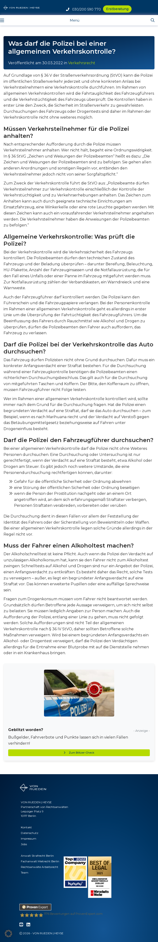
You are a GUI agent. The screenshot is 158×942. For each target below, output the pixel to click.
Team (24, 872)
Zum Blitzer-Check (79, 752)
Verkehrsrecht (81, 63)
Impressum (28, 838)
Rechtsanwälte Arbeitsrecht (39, 867)
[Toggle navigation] (71, 20)
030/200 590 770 (83, 9)
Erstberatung (117, 9)
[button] (8, 933)
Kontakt (26, 827)
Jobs (24, 844)
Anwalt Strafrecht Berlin (37, 855)
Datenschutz (29, 833)
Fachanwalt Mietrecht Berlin (40, 861)
